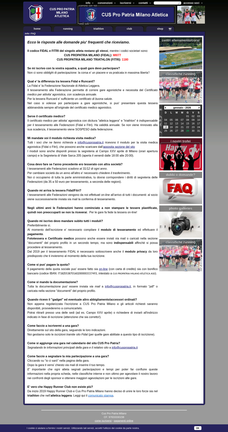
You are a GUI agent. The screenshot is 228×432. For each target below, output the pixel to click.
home (37, 28)
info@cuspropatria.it (91, 142)
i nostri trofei (180, 141)
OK (197, 428)
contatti (144, 3)
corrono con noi (88, 5)
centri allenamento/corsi (180, 40)
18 (165, 127)
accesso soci (192, 3)
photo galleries (180, 208)
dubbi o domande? (180, 175)
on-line (103, 269)
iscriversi (126, 3)
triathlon (99, 28)
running (68, 28)
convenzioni (106, 3)
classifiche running (180, 74)
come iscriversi (103, 420)
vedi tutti (84, 23)
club (129, 28)
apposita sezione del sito (119, 146)
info (89, 3)
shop (160, 28)
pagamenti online (123, 420)
